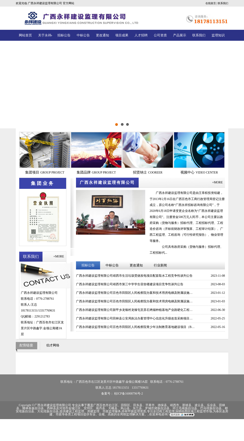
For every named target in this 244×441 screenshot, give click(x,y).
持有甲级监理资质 (134, 411)
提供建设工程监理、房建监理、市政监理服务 (90, 411)
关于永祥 (44, 35)
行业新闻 (160, 265)
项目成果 (121, 35)
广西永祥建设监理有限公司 (45, 3)
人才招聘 (141, 35)
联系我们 (223, 3)
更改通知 (102, 35)
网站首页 (25, 35)
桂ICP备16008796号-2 (128, 393)
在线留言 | (211, 3)
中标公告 (83, 35)
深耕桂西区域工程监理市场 (193, 411)
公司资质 (160, 35)
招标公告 (64, 35)
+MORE (58, 256)
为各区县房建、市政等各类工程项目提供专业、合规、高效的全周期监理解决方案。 (139, 413)
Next (229, 85)
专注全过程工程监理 (161, 411)
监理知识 (218, 35)
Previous (14, 85)
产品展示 (179, 35)
